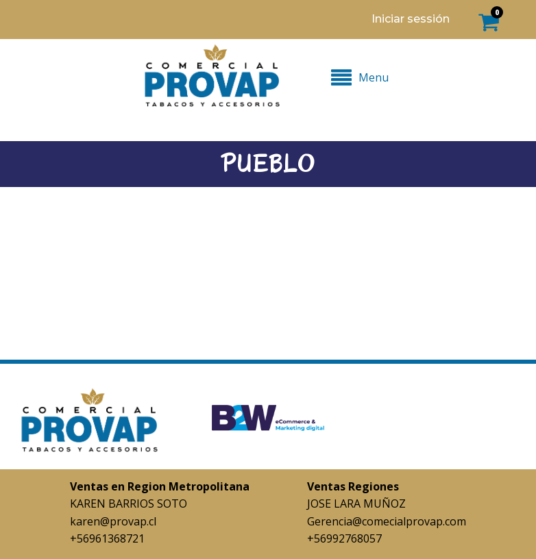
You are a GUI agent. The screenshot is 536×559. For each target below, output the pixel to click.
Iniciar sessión (410, 18)
